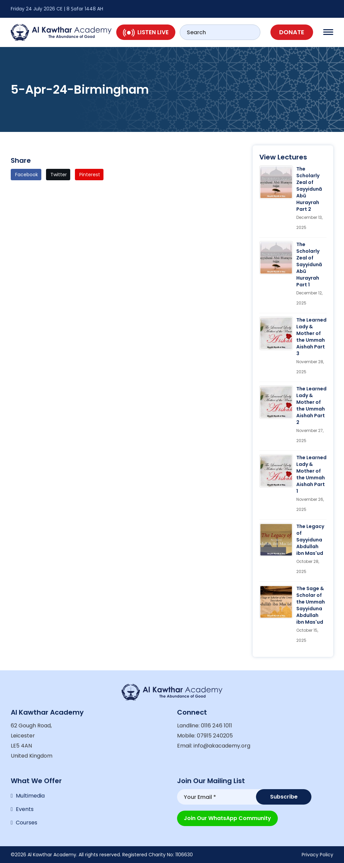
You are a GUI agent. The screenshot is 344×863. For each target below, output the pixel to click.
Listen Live (146, 32)
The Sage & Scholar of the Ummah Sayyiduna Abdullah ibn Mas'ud (310, 605)
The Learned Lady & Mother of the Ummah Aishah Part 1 (311, 474)
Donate (291, 32)
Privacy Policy (317, 854)
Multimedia (30, 796)
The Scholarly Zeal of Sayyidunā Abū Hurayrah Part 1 (309, 264)
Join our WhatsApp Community (227, 818)
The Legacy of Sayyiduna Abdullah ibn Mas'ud (310, 540)
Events (25, 809)
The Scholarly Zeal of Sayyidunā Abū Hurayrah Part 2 (309, 188)
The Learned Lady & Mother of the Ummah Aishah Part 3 (311, 337)
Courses (26, 822)
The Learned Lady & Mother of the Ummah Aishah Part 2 (311, 405)
